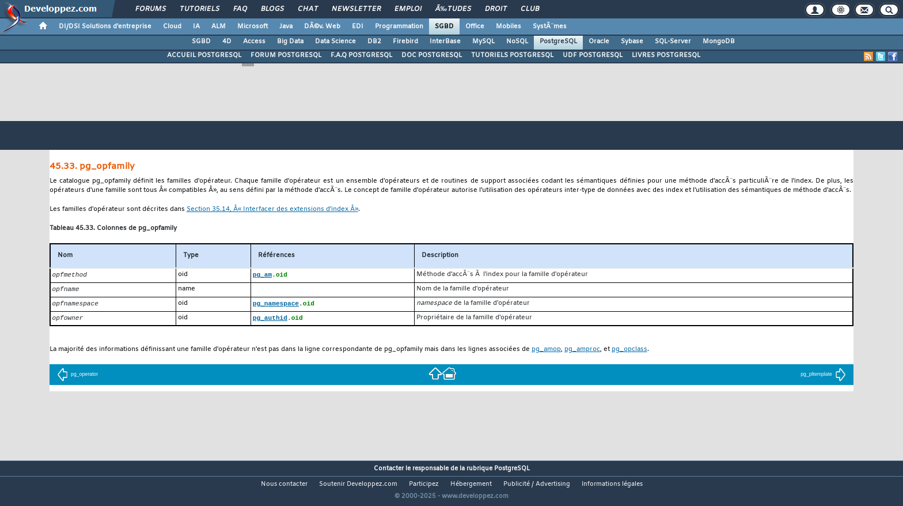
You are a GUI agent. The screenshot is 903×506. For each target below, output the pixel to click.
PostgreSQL (558, 41)
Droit (496, 9)
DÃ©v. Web (322, 26)
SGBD (444, 26)
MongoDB (719, 41)
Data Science (335, 41)
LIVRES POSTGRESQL (666, 55)
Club (529, 9)
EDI (357, 26)
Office (474, 26)
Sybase (632, 41)
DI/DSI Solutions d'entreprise (105, 26)
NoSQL (517, 41)
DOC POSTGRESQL (431, 55)
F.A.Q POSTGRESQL (361, 55)
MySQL (483, 41)
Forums (150, 9)
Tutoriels (200, 9)
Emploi (408, 9)
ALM (218, 26)
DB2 (374, 41)
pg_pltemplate (823, 376)
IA (196, 26)
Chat (308, 9)
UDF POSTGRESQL (593, 55)
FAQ (240, 9)
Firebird (405, 41)
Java (286, 26)
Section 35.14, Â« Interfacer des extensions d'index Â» (272, 209)
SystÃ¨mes (550, 26)
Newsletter (356, 9)
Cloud (172, 26)
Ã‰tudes (453, 9)
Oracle (599, 41)
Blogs (272, 9)
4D (227, 41)
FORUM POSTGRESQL (286, 55)
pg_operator (77, 376)
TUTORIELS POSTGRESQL (512, 55)
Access (254, 41)
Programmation (399, 26)
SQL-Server (673, 41)
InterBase (445, 41)
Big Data (290, 41)
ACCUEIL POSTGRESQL (204, 55)
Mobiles (508, 26)
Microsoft (252, 26)
